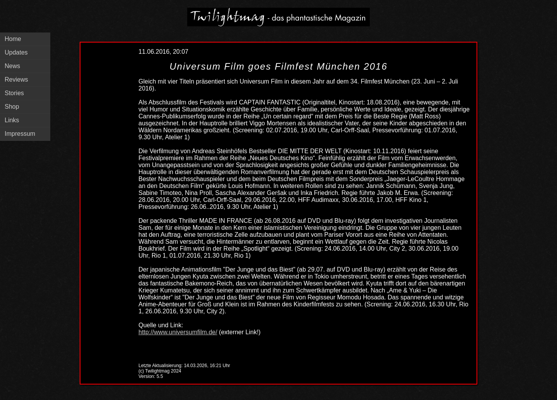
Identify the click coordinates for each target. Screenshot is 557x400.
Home (13, 39)
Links (12, 120)
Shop (12, 106)
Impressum (20, 133)
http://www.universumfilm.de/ (177, 332)
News (12, 66)
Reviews (16, 79)
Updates (16, 52)
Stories (14, 93)
